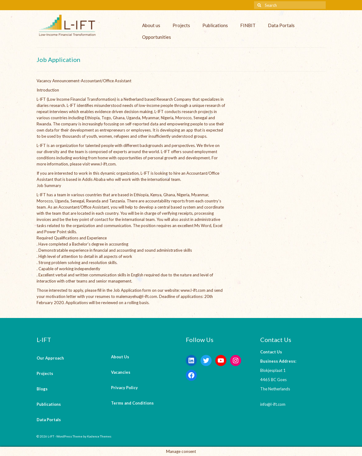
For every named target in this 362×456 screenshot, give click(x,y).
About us (151, 25)
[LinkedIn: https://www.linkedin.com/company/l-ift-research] (191, 360)
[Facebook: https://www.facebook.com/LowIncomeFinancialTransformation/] (191, 375)
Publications (215, 25)
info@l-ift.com (272, 404)
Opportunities (156, 37)
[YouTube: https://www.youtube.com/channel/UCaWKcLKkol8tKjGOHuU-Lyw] (220, 360)
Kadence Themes (99, 436)
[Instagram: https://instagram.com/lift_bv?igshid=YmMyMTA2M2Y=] (235, 360)
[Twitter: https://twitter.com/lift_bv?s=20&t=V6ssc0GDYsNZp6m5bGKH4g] (206, 360)
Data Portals (281, 25)
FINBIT (248, 25)
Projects (181, 25)
